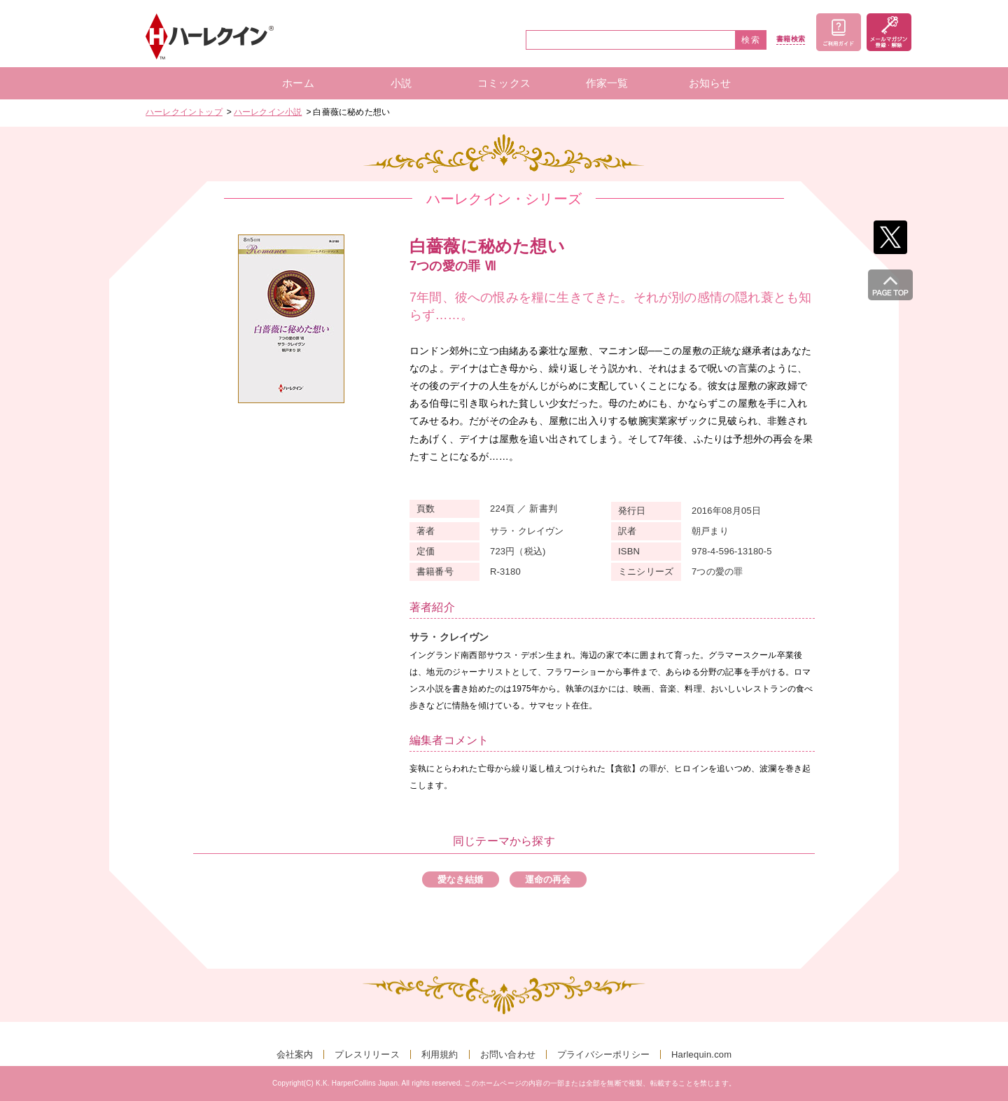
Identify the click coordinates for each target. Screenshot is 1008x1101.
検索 (751, 40)
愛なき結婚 (461, 879)
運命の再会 (548, 879)
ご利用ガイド (838, 32)
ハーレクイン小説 (268, 112)
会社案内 (295, 1054)
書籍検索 (790, 39)
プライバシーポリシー (603, 1054)
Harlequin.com (701, 1054)
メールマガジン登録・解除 (889, 32)
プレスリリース (367, 1054)
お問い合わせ (508, 1054)
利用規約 (439, 1054)
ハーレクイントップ (184, 112)
